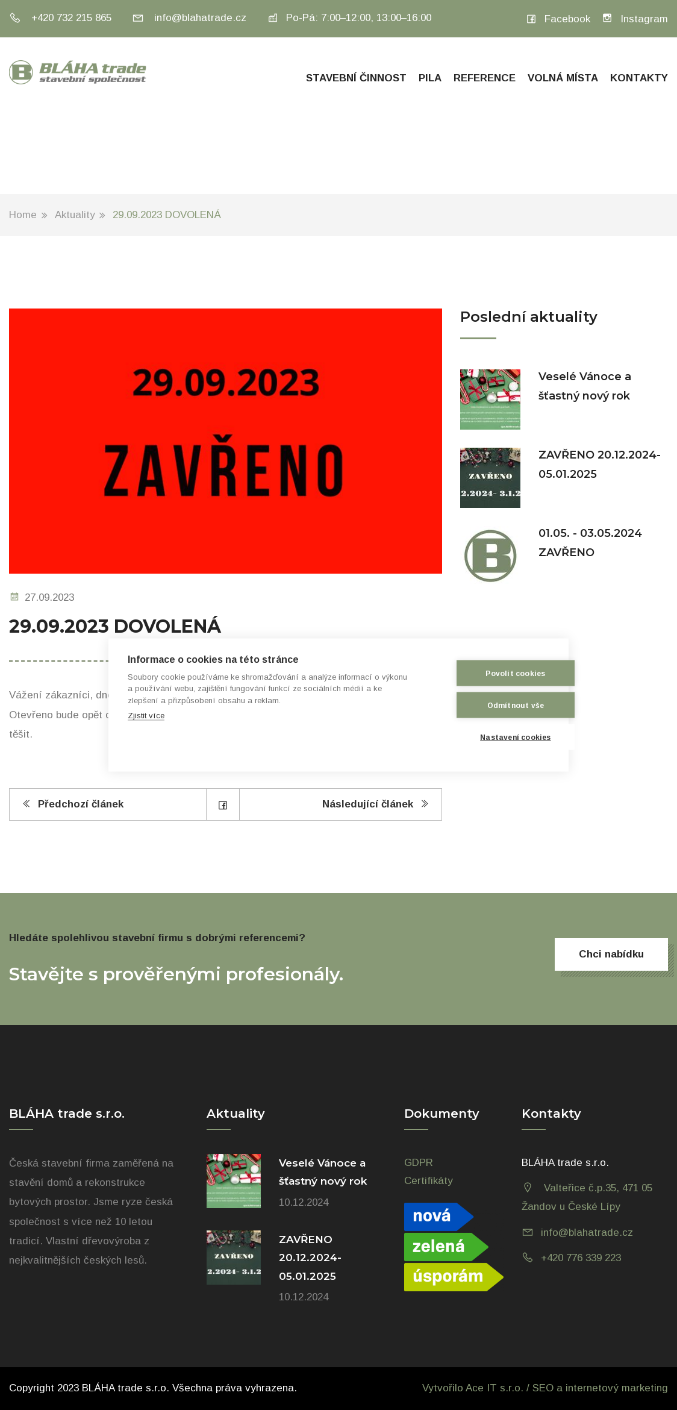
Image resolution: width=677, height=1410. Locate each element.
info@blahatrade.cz (189, 18)
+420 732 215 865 (60, 18)
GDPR (418, 1162)
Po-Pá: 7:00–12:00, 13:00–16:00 (349, 18)
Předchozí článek (72, 804)
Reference (485, 78)
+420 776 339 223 (581, 1258)
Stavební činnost (356, 78)
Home (23, 215)
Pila (430, 78)
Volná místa (563, 78)
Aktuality (75, 215)
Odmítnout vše (490, 705)
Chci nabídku (611, 954)
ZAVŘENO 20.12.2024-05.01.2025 (310, 1257)
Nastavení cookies (490, 737)
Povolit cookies (490, 673)
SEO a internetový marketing (600, 1388)
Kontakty (639, 78)
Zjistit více (146, 715)
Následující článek (375, 804)
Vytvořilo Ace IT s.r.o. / (477, 1388)
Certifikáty (428, 1180)
